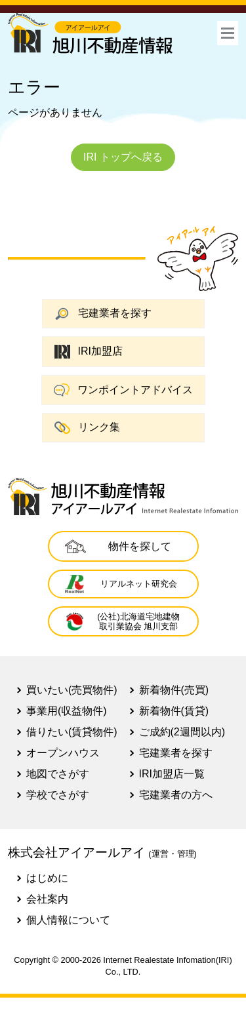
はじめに (47, 878)
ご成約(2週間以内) (182, 731)
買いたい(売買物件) (71, 689)
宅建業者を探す (103, 313)
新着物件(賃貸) (174, 710)
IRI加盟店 (88, 352)
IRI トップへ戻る (123, 157)
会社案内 (47, 899)
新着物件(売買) (174, 689)
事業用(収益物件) (66, 710)
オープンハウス (63, 752)
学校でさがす (57, 794)
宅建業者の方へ (176, 794)
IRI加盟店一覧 (172, 773)
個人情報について (68, 920)
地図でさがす (57, 773)
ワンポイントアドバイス (123, 390)
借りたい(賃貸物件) (71, 731)
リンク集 (87, 427)
